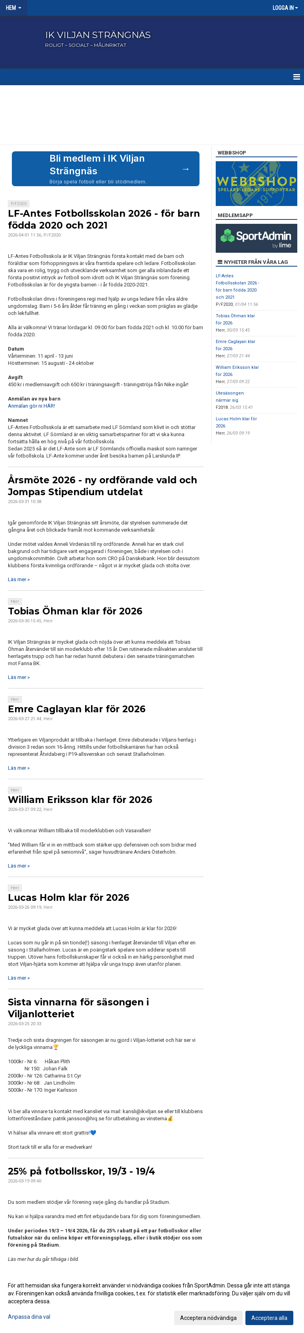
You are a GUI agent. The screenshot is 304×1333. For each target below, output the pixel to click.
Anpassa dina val (29, 1317)
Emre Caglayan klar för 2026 (77, 709)
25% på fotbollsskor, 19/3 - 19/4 (81, 1171)
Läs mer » (19, 579)
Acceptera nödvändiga (208, 1318)
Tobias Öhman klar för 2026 (75, 611)
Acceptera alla (269, 1318)
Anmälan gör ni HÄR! (31, 406)
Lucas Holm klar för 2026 (68, 897)
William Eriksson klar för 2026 (80, 799)
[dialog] (152, 1301)
